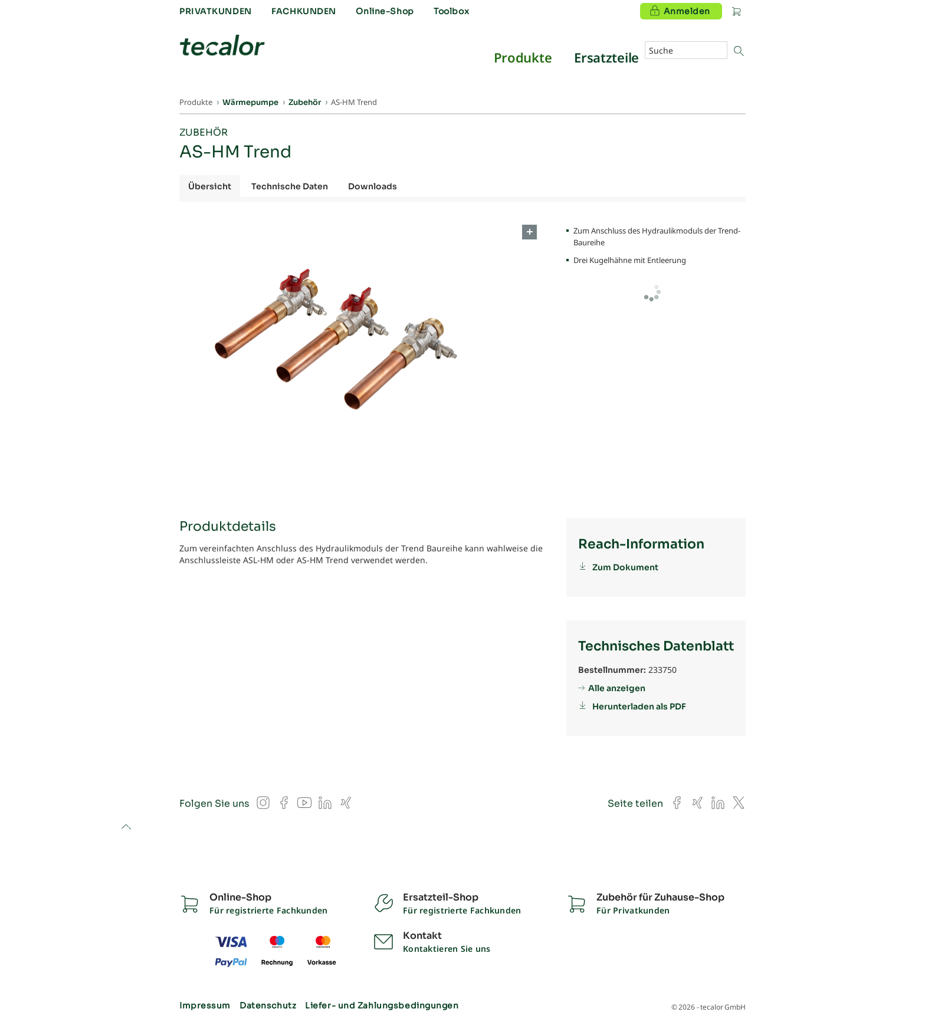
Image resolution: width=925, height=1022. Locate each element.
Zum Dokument (625, 567)
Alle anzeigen (616, 688)
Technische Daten (289, 186)
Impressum (205, 1005)
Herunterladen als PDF (639, 706)
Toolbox (451, 11)
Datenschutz (268, 1005)
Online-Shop (385, 11)
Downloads (372, 186)
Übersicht (209, 186)
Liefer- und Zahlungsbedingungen (381, 1005)
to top (125, 827)
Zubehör (203, 132)
